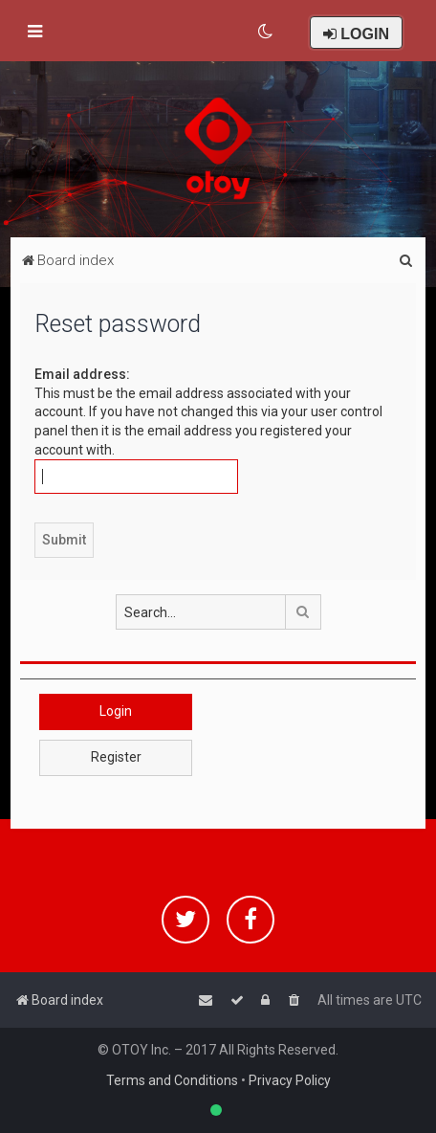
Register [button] (116, 757)
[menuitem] (266, 31)
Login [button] (115, 711)
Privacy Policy (290, 1080)
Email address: (82, 374)
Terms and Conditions (172, 1080)
